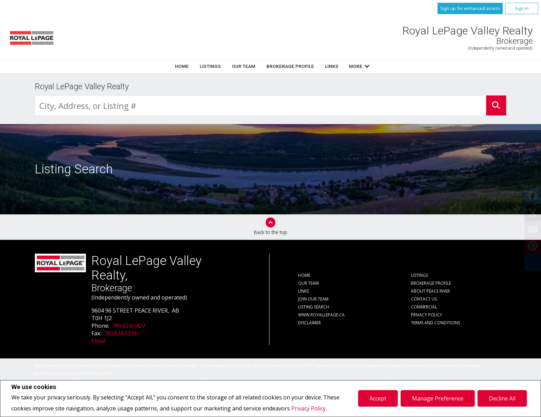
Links (331, 66)
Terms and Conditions (435, 323)
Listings (210, 66)
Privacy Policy (308, 408)
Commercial (424, 307)
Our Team (243, 66)
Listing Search (313, 307)
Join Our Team (313, 299)
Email (98, 341)
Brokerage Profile (290, 66)
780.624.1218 (120, 333)
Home (182, 66)
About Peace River (430, 291)
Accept (378, 398)
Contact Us (424, 299)
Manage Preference (437, 398)
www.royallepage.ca (321, 315)
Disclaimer (309, 323)
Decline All (502, 398)
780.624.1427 (128, 325)
